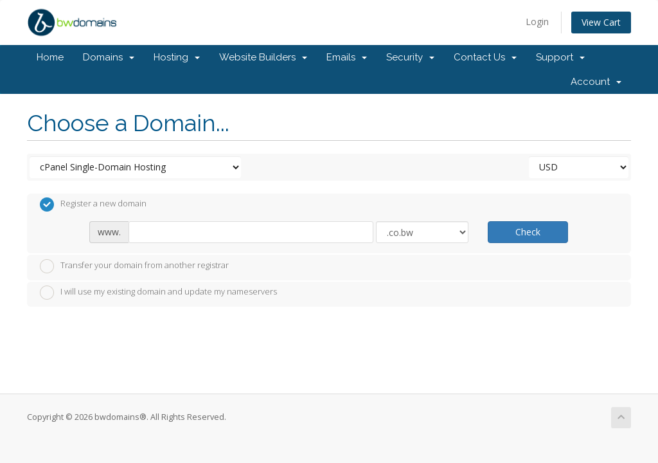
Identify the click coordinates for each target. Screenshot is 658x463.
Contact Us (485, 57)
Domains (108, 57)
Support (560, 57)
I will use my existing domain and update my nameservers (158, 293)
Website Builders (263, 57)
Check (527, 232)
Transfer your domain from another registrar (134, 266)
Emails (346, 57)
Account (596, 81)
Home (50, 57)
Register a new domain (93, 204)
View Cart (601, 22)
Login (537, 21)
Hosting (177, 57)
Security (410, 57)
